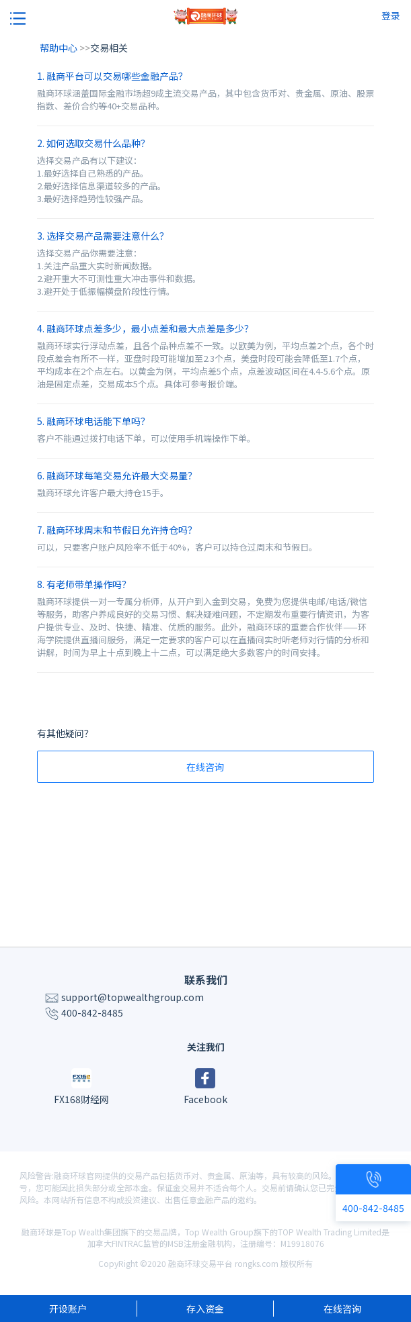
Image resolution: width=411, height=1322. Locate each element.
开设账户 (68, 1308)
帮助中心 (59, 47)
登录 (390, 15)
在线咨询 (205, 766)
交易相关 (109, 47)
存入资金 (205, 1308)
